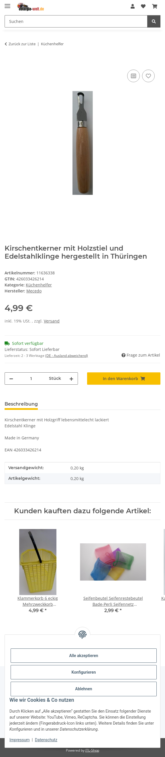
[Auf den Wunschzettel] (148, 76)
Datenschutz (46, 740)
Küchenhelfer (39, 285)
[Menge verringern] (11, 378)
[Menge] (31, 378)
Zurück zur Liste (22, 43)
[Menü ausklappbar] (7, 3)
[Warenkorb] (154, 6)
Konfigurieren (83, 672)
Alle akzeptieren (83, 655)
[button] (132, 6)
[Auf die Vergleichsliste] (133, 76)
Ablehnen (83, 689)
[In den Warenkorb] (9, 62)
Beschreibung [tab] (21, 404)
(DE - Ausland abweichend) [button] (66, 355)
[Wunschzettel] (143, 6)
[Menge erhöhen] (71, 378)
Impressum (19, 740)
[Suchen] (76, 21)
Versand (52, 321)
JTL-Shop (92, 750)
